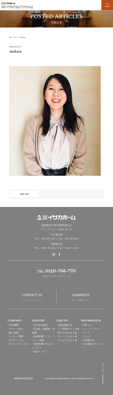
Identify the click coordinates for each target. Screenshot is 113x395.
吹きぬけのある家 (67, 332)
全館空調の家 (65, 325)
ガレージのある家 (67, 336)
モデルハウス (16, 340)
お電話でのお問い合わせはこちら (56, 272)
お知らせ (87, 325)
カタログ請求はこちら (81, 296)
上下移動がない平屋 (68, 328)
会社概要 (14, 325)
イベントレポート (92, 328)
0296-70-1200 (48, 248)
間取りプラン (40, 351)
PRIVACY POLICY (23, 378)
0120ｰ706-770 (65, 229)
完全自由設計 (40, 325)
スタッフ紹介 (16, 328)
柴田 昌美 (24, 194)
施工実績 (14, 332)
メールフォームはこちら (32, 296)
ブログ (86, 332)
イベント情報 (16, 336)
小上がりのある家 (67, 340)
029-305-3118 (48, 238)
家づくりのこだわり (20, 344)
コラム (86, 336)
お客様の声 (88, 340)
